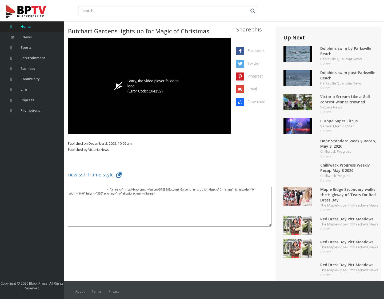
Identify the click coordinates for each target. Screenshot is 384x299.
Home (20, 26)
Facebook (256, 50)
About (80, 291)
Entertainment (27, 57)
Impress (22, 100)
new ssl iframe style (95, 174)
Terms (96, 291)
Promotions (25, 110)
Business (22, 68)
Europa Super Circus (339, 120)
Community (25, 79)
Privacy (114, 291)
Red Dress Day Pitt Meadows (346, 218)
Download (256, 101)
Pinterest (255, 76)
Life (18, 89)
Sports (20, 47)
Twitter (253, 63)
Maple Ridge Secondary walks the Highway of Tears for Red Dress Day (348, 195)
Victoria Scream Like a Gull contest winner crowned (345, 99)
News (21, 37)
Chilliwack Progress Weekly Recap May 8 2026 (345, 168)
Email (252, 88)
